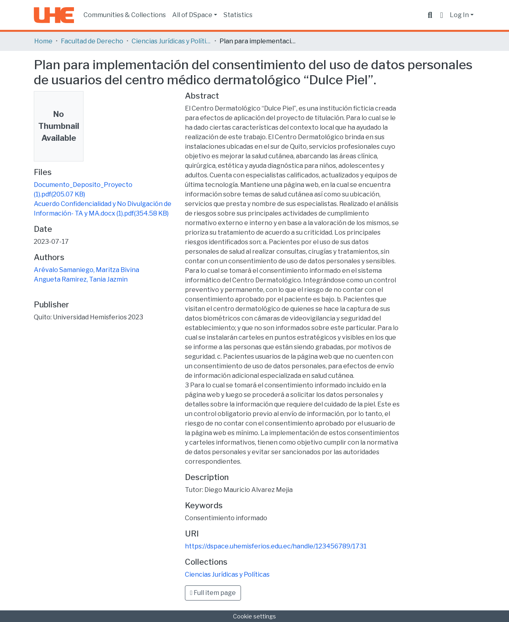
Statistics (238, 15)
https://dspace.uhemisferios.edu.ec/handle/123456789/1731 (276, 546)
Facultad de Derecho (92, 41)
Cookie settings (254, 616)
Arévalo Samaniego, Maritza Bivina (86, 270)
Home (43, 41)
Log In (459, 15)
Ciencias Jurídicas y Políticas (171, 41)
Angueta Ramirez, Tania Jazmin (81, 279)
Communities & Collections (125, 15)
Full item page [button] (213, 593)
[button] (441, 15)
